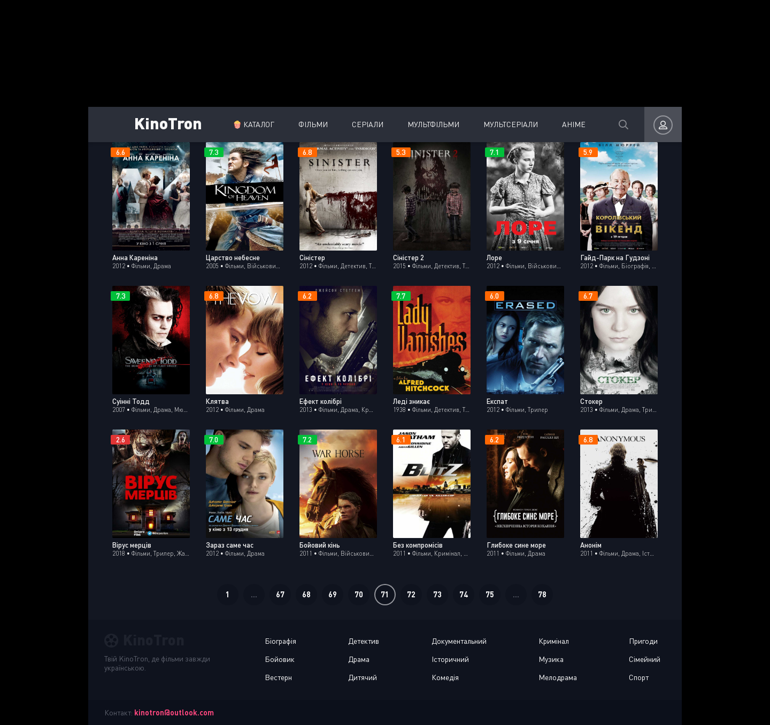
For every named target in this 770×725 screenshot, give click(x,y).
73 (437, 594)
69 (332, 594)
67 (280, 594)
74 (463, 594)
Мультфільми (433, 124)
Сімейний (644, 659)
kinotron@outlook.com (174, 712)
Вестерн (278, 677)
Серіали (367, 124)
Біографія (280, 640)
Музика (551, 659)
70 (359, 594)
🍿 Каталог (253, 124)
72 (411, 594)
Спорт (639, 677)
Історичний (450, 659)
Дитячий (362, 677)
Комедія (445, 677)
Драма (358, 659)
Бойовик (280, 659)
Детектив (363, 640)
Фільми (313, 124)
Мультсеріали (510, 124)
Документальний (459, 640)
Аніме (574, 124)
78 (542, 594)
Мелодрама (557, 677)
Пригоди (643, 640)
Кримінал (553, 640)
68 (306, 594)
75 (490, 594)
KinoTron (168, 122)
